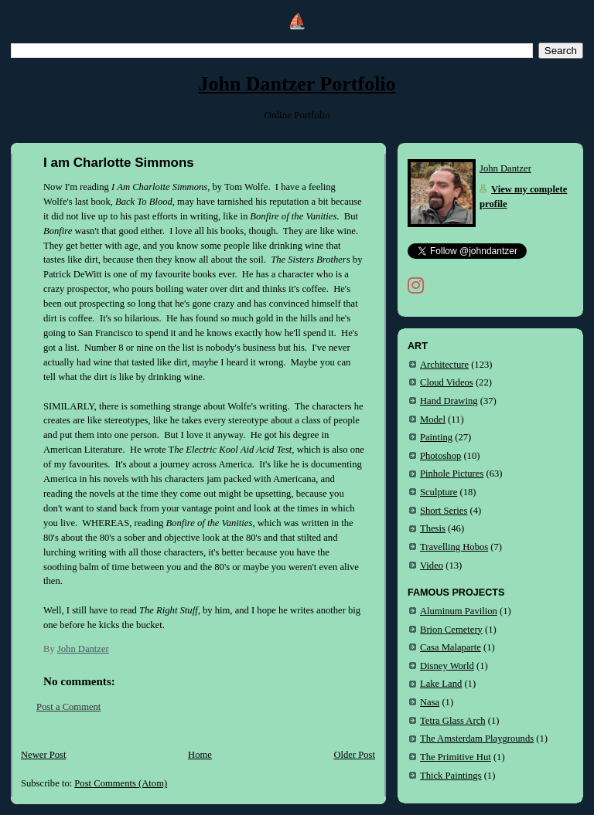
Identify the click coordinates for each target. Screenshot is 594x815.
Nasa (429, 702)
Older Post (354, 754)
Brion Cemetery (451, 629)
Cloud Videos (446, 382)
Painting (436, 437)
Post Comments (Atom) (120, 783)
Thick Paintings (451, 775)
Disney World (447, 665)
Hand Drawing (449, 401)
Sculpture (438, 492)
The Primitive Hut (455, 757)
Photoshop (440, 455)
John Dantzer (505, 168)
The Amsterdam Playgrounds (477, 738)
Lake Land (441, 683)
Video (431, 565)
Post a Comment (68, 706)
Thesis (433, 528)
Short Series (443, 510)
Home (200, 754)
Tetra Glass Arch (453, 720)
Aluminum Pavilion (458, 611)
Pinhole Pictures (451, 473)
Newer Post (44, 754)
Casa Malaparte (450, 647)
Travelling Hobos (454, 547)
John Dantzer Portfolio (296, 84)
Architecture (444, 364)
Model (433, 419)
